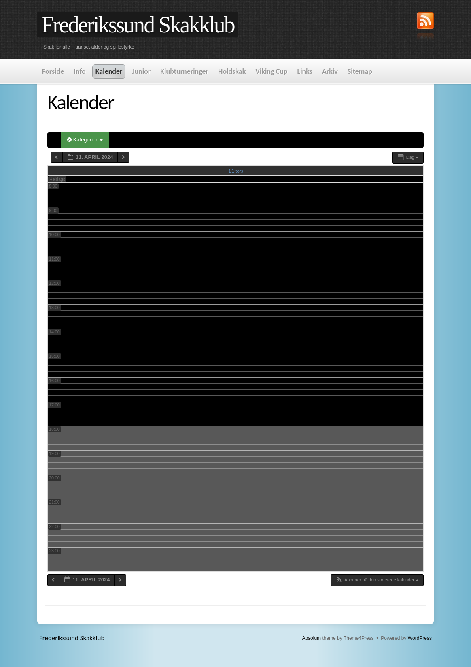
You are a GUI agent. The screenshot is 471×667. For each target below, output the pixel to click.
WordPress (420, 638)
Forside (53, 71)
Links (304, 71)
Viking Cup (271, 71)
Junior (141, 71)
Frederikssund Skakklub (137, 24)
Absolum (311, 638)
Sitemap (360, 71)
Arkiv (330, 71)
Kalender (109, 71)
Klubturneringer (184, 71)
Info (79, 71)
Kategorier (85, 140)
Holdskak (232, 71)
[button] (377, 580)
